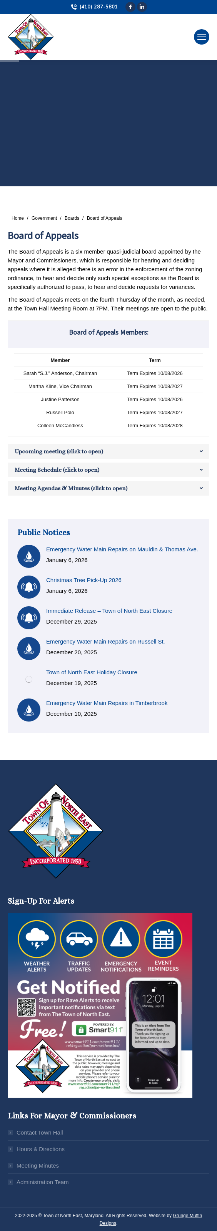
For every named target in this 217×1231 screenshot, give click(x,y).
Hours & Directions (41, 1149)
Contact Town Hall (40, 1132)
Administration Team (43, 1182)
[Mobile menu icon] (201, 37)
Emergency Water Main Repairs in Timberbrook (106, 703)
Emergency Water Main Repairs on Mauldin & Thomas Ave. (122, 549)
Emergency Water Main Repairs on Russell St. (105, 641)
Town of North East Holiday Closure (91, 672)
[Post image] (28, 556)
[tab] (108, 451)
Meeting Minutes (38, 1165)
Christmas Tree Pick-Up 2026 (84, 580)
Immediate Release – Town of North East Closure (109, 610)
